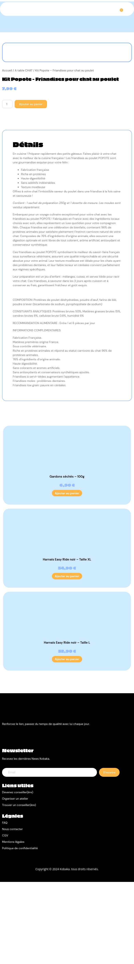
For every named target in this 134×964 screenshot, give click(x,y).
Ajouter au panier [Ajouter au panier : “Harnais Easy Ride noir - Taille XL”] (67, 658)
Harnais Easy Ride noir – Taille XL (67, 642)
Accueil (7, 152)
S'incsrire (109, 854)
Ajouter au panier (31, 186)
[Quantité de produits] (7, 186)
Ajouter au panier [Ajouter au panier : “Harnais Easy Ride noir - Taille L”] (67, 741)
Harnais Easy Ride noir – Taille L (67, 724)
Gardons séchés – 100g (67, 558)
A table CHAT (24, 152)
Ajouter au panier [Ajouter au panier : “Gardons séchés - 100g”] (67, 575)
